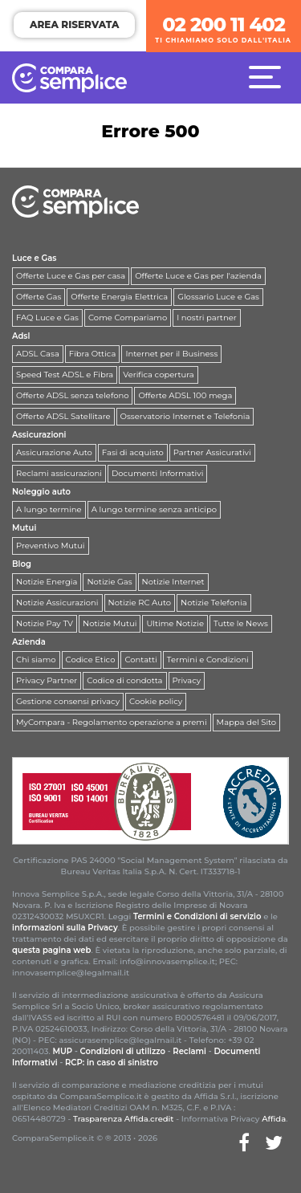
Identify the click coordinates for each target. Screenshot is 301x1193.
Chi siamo (36, 659)
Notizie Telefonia (214, 602)
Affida (274, 1119)
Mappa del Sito (247, 722)
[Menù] (269, 76)
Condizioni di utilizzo (122, 1051)
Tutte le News (241, 623)
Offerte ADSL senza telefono (72, 395)
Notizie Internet (173, 581)
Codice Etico (91, 659)
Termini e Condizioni (208, 659)
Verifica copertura (158, 374)
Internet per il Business (171, 353)
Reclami (189, 1051)
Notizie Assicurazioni (57, 602)
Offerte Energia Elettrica (119, 296)
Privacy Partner (46, 680)
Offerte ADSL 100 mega (185, 395)
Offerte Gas (38, 296)
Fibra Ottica (92, 353)
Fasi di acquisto (133, 452)
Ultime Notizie (175, 623)
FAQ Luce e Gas (47, 317)
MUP (62, 1051)
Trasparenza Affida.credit (123, 1119)
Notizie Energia (46, 581)
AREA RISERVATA (74, 24)
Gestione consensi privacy (68, 701)
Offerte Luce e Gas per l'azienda (198, 276)
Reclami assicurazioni (59, 473)
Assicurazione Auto (54, 452)
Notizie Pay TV (44, 623)
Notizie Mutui (109, 623)
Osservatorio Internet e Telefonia (185, 416)
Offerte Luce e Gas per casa (70, 276)
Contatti (140, 659)
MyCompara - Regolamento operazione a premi (111, 722)
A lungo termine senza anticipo (154, 509)
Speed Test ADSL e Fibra (64, 374)
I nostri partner (207, 317)
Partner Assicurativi (212, 452)
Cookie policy (155, 701)
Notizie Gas (109, 581)
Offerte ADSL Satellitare (63, 416)
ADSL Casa (37, 353)
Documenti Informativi (157, 473)
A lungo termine (49, 509)
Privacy (187, 680)
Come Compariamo (127, 317)
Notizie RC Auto (139, 602)
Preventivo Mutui (50, 545)
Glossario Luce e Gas (218, 296)
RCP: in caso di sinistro (111, 1062)
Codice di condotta (124, 680)
